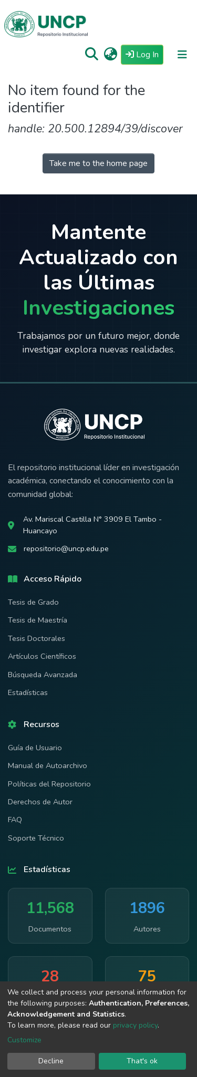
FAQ (15, 819)
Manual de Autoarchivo (47, 765)
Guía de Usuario (35, 747)
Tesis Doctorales (36, 638)
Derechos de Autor (40, 801)
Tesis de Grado (33, 602)
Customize (24, 1040)
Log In (144, 54)
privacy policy (135, 1025)
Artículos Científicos (42, 656)
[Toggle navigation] (182, 54)
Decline (51, 1061)
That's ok (142, 1061)
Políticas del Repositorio (49, 784)
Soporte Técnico (36, 838)
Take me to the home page (98, 163)
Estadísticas (28, 692)
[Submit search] (91, 54)
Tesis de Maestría (37, 620)
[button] (110, 55)
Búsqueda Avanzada (42, 674)
